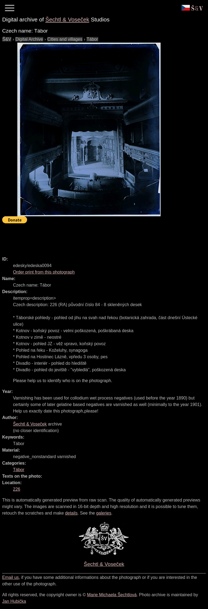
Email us (10, 577)
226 (16, 489)
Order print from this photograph (44, 272)
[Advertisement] (100, 237)
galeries (103, 513)
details (71, 513)
